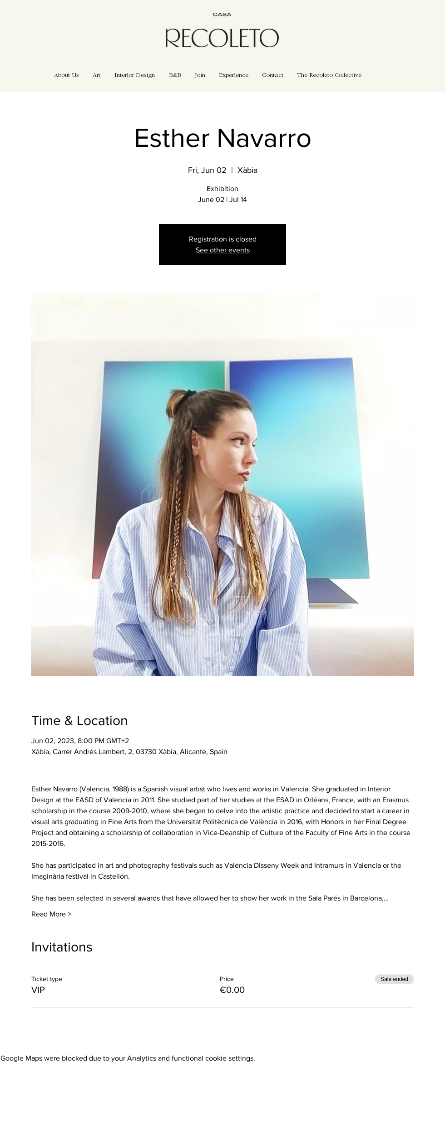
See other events (223, 250)
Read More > (51, 914)
